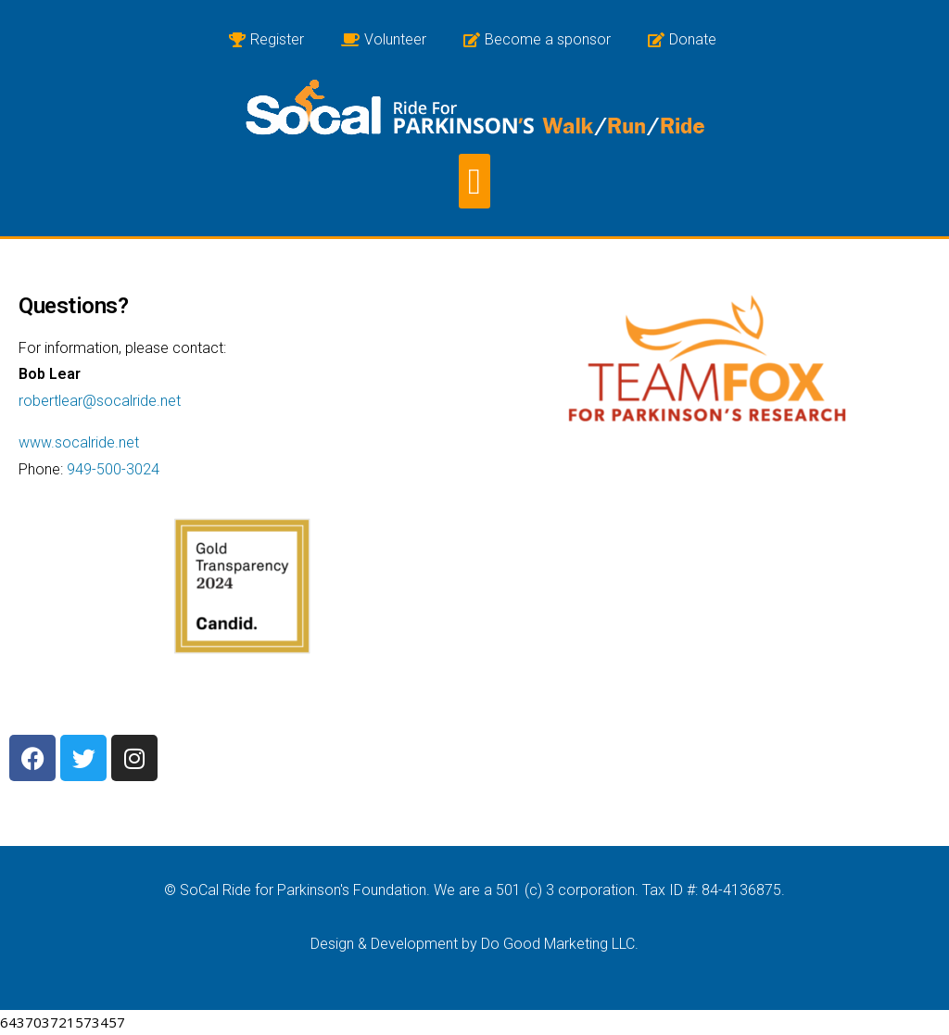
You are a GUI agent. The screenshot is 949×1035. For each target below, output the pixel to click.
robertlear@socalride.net (100, 401)
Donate (682, 39)
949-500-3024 (113, 469)
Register (266, 39)
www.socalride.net (79, 442)
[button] (474, 181)
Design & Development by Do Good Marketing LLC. (474, 944)
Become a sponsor (537, 39)
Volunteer (383, 39)
